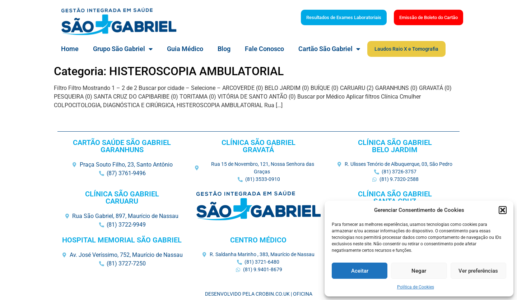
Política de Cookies (415, 287)
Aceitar (359, 271)
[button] (502, 210)
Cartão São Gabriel (329, 49)
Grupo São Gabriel (123, 49)
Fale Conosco (264, 49)
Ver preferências (478, 271)
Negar (418, 271)
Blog (224, 49)
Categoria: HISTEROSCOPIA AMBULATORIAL (169, 71)
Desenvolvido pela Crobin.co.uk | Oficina (258, 294)
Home (70, 49)
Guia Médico (185, 49)
